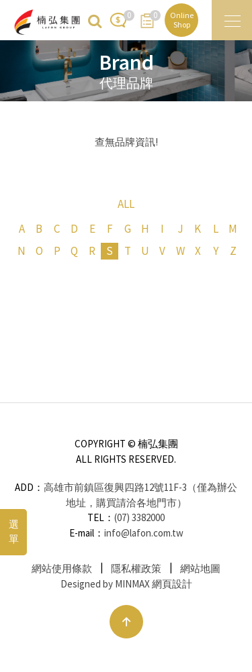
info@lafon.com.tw (143, 532)
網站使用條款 (62, 568)
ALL (126, 204)
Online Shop (182, 20)
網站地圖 (200, 568)
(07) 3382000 (139, 517)
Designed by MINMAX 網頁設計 (126, 583)
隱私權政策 (136, 568)
